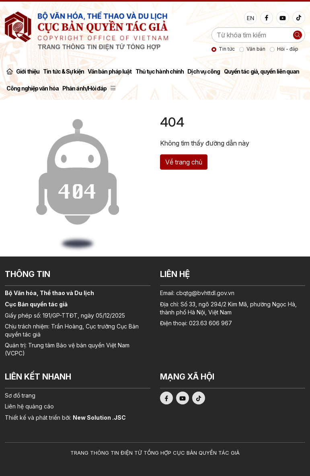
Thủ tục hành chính (159, 71)
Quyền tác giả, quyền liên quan (262, 71)
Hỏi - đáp (287, 49)
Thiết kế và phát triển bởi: (65, 417)
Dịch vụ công (203, 71)
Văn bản (255, 49)
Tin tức (227, 49)
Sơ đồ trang (20, 395)
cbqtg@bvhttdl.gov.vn (205, 292)
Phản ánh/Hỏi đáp (84, 88)
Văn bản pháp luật (110, 71)
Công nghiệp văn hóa (32, 88)
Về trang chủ (183, 162)
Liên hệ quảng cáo (29, 406)
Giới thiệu (27, 71)
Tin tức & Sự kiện (63, 71)
